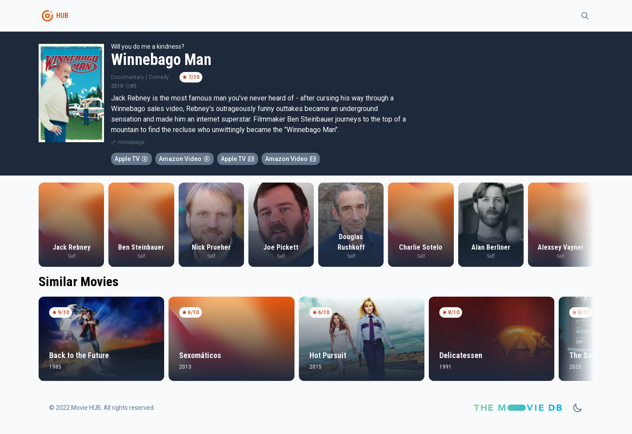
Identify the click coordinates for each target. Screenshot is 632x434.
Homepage (131, 142)
